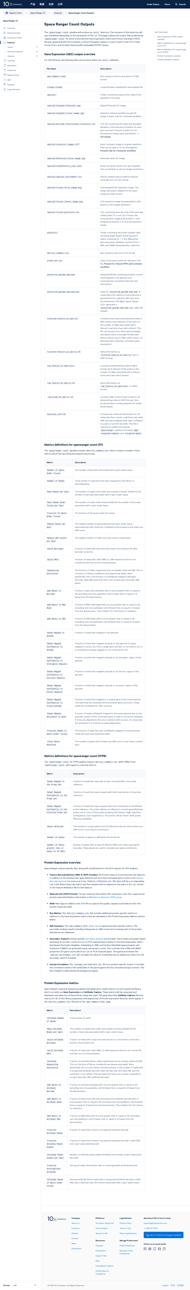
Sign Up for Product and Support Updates (163, 1235)
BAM (83, 903)
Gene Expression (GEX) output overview (170, 38)
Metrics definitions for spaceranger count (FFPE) (171, 50)
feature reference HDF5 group (107, 897)
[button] (37, 47)
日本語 (180, 1285)
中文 (173, 1285)
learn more (95, 925)
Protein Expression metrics (168, 59)
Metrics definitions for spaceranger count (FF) (171, 44)
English (165, 1285)
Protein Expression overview (169, 55)
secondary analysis (94, 938)
